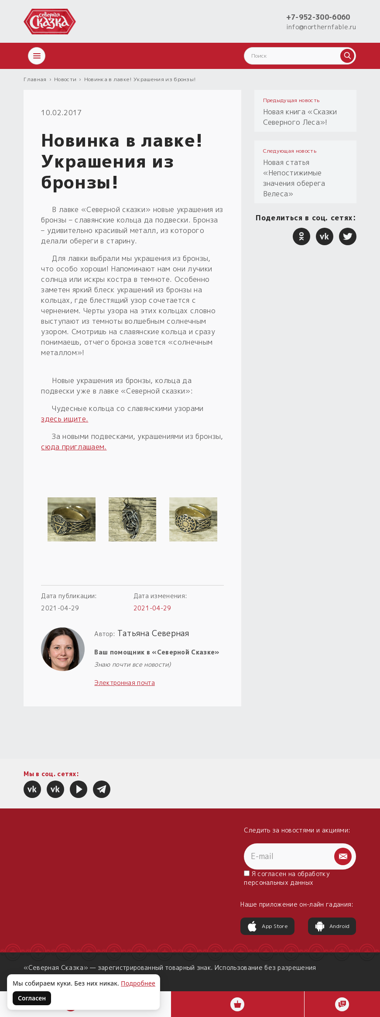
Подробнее (138, 983)
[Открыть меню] (36, 56)
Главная (35, 79)
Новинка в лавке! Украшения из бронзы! (140, 79)
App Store (267, 926)
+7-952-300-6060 (318, 17)
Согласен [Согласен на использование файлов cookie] (32, 998)
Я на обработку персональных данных (287, 878)
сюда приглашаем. (73, 447)
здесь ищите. (64, 419)
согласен (272, 874)
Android (332, 926)
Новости (65, 79)
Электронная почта (124, 682)
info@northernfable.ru (321, 27)
